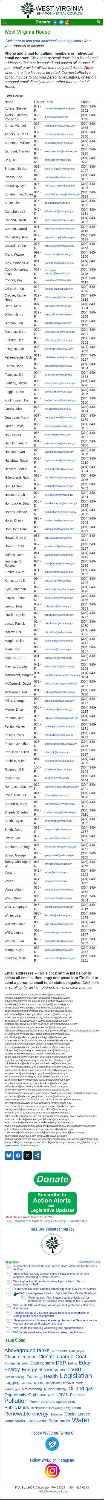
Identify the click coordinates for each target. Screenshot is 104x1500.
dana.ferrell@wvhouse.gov (58, 366)
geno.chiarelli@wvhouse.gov (59, 246)
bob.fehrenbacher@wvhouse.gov (61, 357)
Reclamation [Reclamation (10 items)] (39, 1408)
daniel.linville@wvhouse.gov (59, 615)
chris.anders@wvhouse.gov (59, 134)
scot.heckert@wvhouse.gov (59, 469)
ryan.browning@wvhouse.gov (60, 185)
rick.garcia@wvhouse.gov (58, 409)
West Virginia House (27, 32)
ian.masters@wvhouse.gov (58, 658)
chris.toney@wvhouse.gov (58, 864)
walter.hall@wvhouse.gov (58, 434)
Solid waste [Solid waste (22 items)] (36, 1421)
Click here (38, 58)
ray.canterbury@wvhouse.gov (60, 237)
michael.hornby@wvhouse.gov (60, 512)
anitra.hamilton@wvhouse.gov (60, 443)
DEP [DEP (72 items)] (61, 1363)
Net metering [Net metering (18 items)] (32, 1389)
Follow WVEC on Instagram (52, 1460)
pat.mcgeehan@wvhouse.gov (60, 692)
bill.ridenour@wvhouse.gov (58, 769)
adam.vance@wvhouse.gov (59, 889)
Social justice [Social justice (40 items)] (77, 1414)
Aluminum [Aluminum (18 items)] (59, 1351)
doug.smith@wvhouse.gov (58, 829)
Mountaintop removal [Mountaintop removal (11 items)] (60, 1383)
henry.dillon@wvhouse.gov (58, 314)
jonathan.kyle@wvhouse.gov (59, 589)
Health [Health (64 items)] (51, 1376)
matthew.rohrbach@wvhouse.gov (62, 786)
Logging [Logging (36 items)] (12, 1382)
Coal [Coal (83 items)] (80, 1356)
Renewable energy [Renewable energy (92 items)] (26, 1413)
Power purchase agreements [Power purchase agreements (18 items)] (52, 1402)
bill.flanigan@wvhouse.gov (58, 374)
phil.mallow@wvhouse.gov (58, 632)
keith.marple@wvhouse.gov (59, 640)
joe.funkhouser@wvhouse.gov (60, 400)
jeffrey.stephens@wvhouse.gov (60, 846)
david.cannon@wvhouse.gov (59, 220)
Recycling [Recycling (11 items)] (55, 1408)
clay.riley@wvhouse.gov (57, 778)
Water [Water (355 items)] (81, 1420)
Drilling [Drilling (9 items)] (72, 1363)
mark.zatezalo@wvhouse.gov (60, 958)
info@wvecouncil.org (53, 1491)
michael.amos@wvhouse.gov (60, 125)
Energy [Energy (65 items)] (12, 1369)
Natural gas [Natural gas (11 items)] (12, 1389)
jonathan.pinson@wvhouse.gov (61, 744)
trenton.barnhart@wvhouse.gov (61, 151)
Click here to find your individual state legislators (44, 41)
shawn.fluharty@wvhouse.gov (60, 383)
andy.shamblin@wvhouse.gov (60, 803)
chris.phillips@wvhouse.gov (59, 735)
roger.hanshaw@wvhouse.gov (60, 460)
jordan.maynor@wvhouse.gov (60, 666)
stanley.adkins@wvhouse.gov (60, 108)
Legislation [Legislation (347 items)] (76, 1376)
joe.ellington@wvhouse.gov (59, 348)
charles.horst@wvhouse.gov (59, 520)
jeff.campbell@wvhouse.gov (59, 211)
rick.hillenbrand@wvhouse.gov (60, 477)
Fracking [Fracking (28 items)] (34, 1376)
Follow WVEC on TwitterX (52, 1433)
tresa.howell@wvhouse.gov (59, 546)
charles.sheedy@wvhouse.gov (60, 812)
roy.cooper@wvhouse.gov (58, 280)
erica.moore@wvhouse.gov (58, 709)
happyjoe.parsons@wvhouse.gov (61, 718)
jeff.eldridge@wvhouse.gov (58, 340)
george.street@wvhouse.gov (59, 855)
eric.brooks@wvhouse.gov (58, 177)
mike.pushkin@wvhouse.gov (59, 761)
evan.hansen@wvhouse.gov (59, 452)
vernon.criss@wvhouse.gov (59, 289)
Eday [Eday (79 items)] (84, 1363)
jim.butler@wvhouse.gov (57, 203)
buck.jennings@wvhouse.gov (60, 563)
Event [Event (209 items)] (75, 1369)
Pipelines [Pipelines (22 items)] (77, 1395)
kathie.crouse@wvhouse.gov (59, 297)
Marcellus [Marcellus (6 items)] (27, 1383)
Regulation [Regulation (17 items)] (72, 1408)
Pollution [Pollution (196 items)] (16, 1401)
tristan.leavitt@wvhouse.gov (59, 597)
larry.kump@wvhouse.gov (58, 580)
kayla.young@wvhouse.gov (59, 950)
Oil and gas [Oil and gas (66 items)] (80, 1388)
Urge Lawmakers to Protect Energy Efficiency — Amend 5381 (46, 1219)
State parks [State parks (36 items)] (59, 1420)
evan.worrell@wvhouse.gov (59, 941)
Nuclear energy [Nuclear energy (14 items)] (55, 1389)
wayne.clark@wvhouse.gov (58, 254)
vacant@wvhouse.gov (56, 872)
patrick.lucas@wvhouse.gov (59, 623)
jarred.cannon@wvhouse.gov (60, 228)
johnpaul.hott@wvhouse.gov (59, 529)
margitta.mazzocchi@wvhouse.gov (62, 675)
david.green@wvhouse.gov (58, 426)
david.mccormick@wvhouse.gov (61, 683)
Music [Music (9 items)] (79, 1383)
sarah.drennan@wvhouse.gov (60, 332)
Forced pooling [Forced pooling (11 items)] (14, 1377)
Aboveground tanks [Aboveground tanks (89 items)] (26, 1350)
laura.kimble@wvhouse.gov (59, 572)
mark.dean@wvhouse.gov (58, 306)
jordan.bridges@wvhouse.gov (60, 168)
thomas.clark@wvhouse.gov (59, 907)
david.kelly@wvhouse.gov (58, 160)
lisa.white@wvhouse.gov (57, 915)
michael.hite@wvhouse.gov (59, 486)
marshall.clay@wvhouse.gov (59, 263)
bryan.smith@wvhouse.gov (58, 821)
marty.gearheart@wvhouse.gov (60, 417)
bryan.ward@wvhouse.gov (58, 898)
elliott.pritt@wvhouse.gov (57, 752)
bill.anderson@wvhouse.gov (59, 142)
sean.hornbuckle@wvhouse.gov (61, 503)
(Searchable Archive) (89, 1261)
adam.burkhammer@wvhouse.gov (62, 194)
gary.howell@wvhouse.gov (58, 538)
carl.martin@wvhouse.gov (58, 649)
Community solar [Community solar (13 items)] (16, 1363)
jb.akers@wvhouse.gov (57, 117)
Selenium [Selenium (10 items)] (56, 1414)
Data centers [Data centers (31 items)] (42, 1363)
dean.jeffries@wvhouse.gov (59, 555)
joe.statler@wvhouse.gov (57, 838)
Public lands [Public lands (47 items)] (16, 1407)
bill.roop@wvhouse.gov (57, 795)
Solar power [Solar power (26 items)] (14, 1421)
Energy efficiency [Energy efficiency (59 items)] (40, 1369)
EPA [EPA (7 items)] (62, 1370)
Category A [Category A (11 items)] (76, 1351)
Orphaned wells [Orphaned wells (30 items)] (42, 1395)
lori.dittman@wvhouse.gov (58, 323)
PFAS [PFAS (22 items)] (63, 1395)
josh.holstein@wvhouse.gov (59, 495)
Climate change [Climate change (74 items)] (56, 1356)
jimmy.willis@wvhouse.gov (58, 932)
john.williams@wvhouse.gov (59, 924)
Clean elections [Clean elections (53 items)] (20, 1356)
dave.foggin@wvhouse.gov (58, 391)
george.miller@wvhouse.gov (59, 701)
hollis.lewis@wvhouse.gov (58, 606)
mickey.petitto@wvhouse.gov (59, 726)
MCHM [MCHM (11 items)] (38, 1383)
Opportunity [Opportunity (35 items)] (15, 1394)
